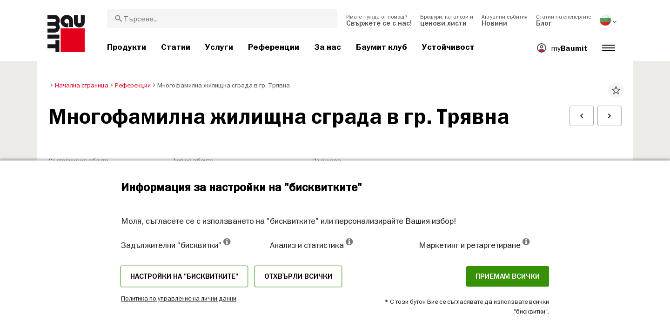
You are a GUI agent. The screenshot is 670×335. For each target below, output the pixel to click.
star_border (616, 90)
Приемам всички (508, 276)
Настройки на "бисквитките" (184, 276)
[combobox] (222, 18)
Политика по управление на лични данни (178, 298)
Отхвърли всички (298, 276)
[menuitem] (379, 20)
